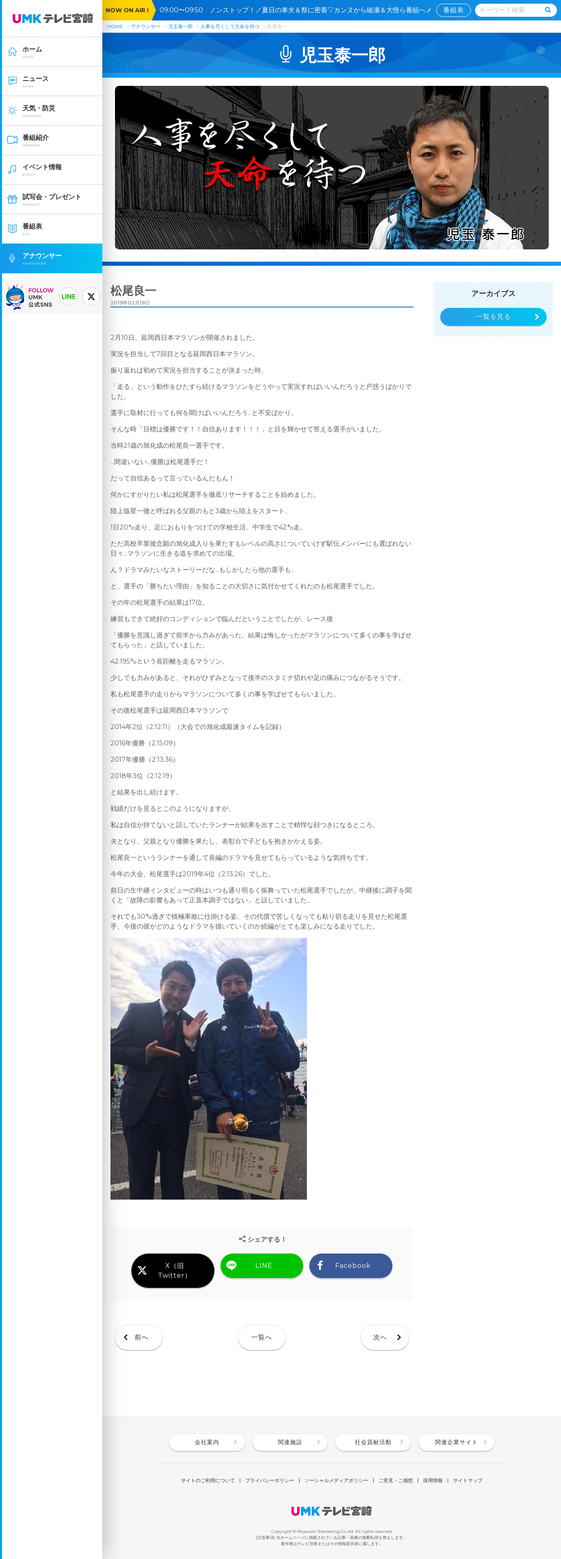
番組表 (453, 10)
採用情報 (433, 1480)
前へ (142, 1337)
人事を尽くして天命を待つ (231, 26)
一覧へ (261, 1337)
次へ (380, 1337)
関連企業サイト (456, 1442)
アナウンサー (145, 26)
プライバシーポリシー (269, 1480)
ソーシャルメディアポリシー (336, 1480)
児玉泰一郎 (180, 26)
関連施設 (290, 1442)
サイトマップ (467, 1480)
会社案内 (207, 1442)
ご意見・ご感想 (396, 1480)
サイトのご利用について (208, 1480)
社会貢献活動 (373, 1442)
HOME (115, 26)
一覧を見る (493, 317)
